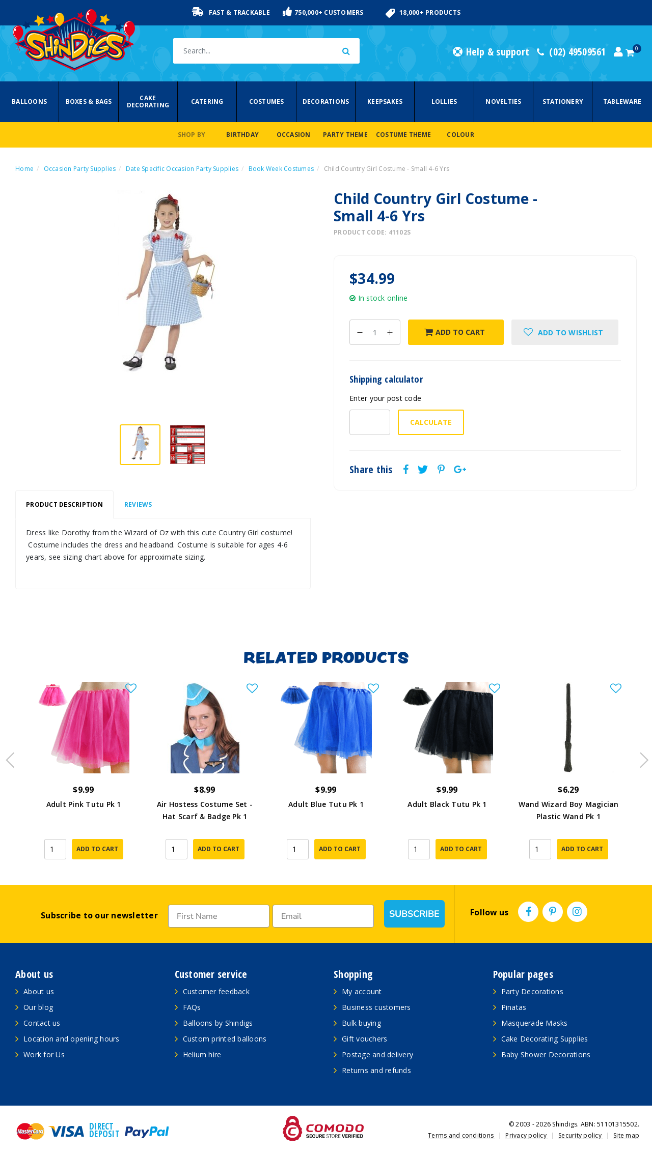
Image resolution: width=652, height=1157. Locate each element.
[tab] (64, 504)
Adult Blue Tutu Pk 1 (326, 804)
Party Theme (345, 134)
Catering (207, 101)
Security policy (580, 1135)
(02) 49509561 (571, 52)
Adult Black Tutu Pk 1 (447, 804)
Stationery (563, 101)
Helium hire (202, 1054)
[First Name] (218, 916)
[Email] (323, 916)
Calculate (431, 422)
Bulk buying (361, 1023)
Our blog (38, 1007)
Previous (8, 757)
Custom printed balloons (225, 1039)
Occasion (294, 134)
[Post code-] (369, 422)
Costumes (266, 101)
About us (38, 991)
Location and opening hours (71, 1039)
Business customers (376, 1007)
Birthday (242, 134)
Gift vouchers (364, 1039)
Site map (626, 1135)
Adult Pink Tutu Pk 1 (83, 804)
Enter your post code (385, 398)
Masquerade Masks (534, 1023)
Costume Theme (403, 134)
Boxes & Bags (89, 101)
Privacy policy (526, 1135)
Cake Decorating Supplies (544, 1039)
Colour (460, 134)
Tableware (622, 101)
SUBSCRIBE (414, 914)
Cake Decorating (148, 101)
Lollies (444, 101)
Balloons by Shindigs (218, 1023)
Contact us (42, 1023)
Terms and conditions (461, 1135)
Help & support (491, 52)
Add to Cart (454, 332)
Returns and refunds (376, 1070)
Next (639, 757)
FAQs (192, 1007)
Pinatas (514, 1007)
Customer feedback (216, 991)
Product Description (64, 504)
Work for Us (44, 1054)
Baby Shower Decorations (546, 1054)
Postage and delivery (377, 1054)
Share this (371, 470)
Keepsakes (384, 101)
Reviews (138, 504)
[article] (83, 773)
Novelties (503, 101)
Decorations (326, 101)
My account (362, 991)
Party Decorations (532, 991)
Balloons (29, 101)
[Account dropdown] (618, 52)
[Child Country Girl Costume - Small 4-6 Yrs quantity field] (374, 332)
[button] (564, 332)
